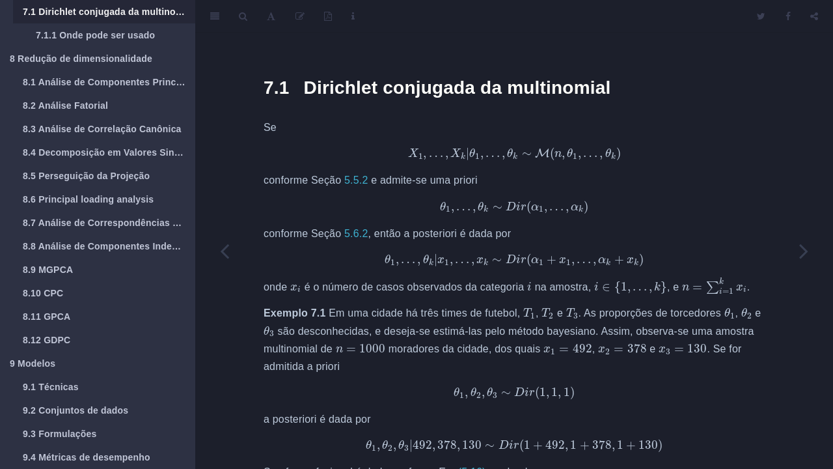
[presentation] (514, 154)
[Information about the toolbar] (353, 16)
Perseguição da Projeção (86, 176)
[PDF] (328, 16)
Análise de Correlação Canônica (102, 129)
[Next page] (803, 251)
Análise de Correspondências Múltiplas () (109, 223)
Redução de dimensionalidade (81, 58)
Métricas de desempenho (86, 457)
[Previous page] (224, 251)
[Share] (814, 16)
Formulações (60, 434)
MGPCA (48, 269)
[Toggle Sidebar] (214, 16)
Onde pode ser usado (95, 35)
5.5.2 (356, 180)
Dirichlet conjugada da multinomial (109, 12)
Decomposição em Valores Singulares (109, 152)
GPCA (46, 316)
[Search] (243, 16)
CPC (43, 293)
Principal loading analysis (88, 199)
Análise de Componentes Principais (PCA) (109, 82)
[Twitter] (761, 16)
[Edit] (300, 16)
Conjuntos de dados (75, 410)
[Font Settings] (271, 16)
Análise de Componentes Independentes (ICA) (109, 246)
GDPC (46, 340)
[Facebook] (788, 16)
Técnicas (51, 387)
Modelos (32, 363)
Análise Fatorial (65, 105)
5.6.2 (356, 233)
